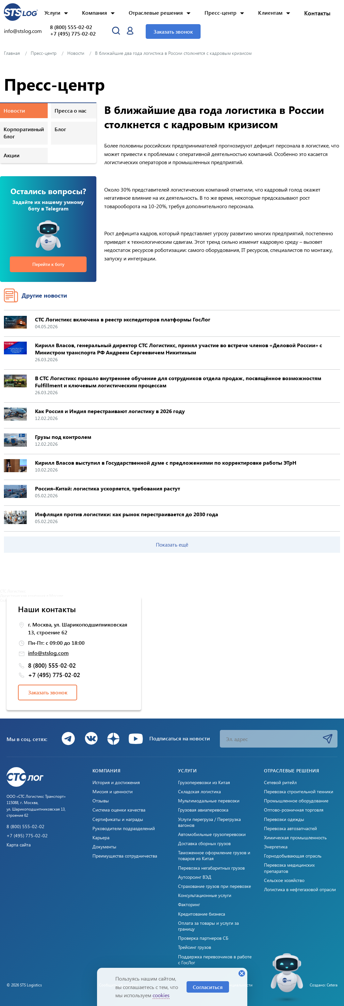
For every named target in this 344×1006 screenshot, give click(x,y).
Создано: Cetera (323, 984)
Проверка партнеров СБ (203, 938)
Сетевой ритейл (280, 782)
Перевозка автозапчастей (290, 828)
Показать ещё (172, 544)
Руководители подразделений (123, 828)
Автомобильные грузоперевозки (212, 834)
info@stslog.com (23, 30)
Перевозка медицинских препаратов (289, 868)
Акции (12, 155)
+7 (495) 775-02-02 (73, 33)
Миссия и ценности (112, 792)
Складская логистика (199, 792)
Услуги (52, 12)
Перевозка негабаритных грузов (211, 868)
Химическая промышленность (295, 838)
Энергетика (275, 847)
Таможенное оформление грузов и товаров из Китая (214, 855)
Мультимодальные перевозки (208, 801)
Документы (104, 847)
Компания (94, 12)
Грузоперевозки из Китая (204, 782)
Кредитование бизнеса (201, 914)
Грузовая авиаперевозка (203, 810)
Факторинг (189, 904)
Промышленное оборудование (296, 801)
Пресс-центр (221, 12)
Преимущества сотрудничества (124, 856)
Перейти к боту (48, 264)
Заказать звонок (173, 31)
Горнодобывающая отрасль (292, 856)
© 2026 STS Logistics (24, 984)
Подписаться (327, 738)
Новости (14, 110)
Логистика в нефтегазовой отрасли (300, 889)
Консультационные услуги (204, 895)
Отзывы (100, 801)
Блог (60, 129)
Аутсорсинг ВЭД (194, 877)
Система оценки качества (118, 810)
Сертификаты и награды (117, 819)
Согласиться (208, 986)
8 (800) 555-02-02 (71, 27)
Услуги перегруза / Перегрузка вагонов (209, 822)
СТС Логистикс (13, 591)
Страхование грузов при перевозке (214, 886)
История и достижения (116, 782)
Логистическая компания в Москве (31, 595)
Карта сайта (19, 845)
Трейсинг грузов (194, 947)
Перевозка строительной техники (298, 792)
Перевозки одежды (284, 819)
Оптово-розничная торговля (293, 810)
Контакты (317, 13)
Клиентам (270, 12)
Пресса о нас (71, 110)
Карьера (100, 838)
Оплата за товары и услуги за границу (208, 926)
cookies (161, 995)
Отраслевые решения (156, 12)
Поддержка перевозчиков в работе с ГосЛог (215, 960)
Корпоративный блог (24, 133)
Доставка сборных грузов (204, 843)
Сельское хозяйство (284, 880)
